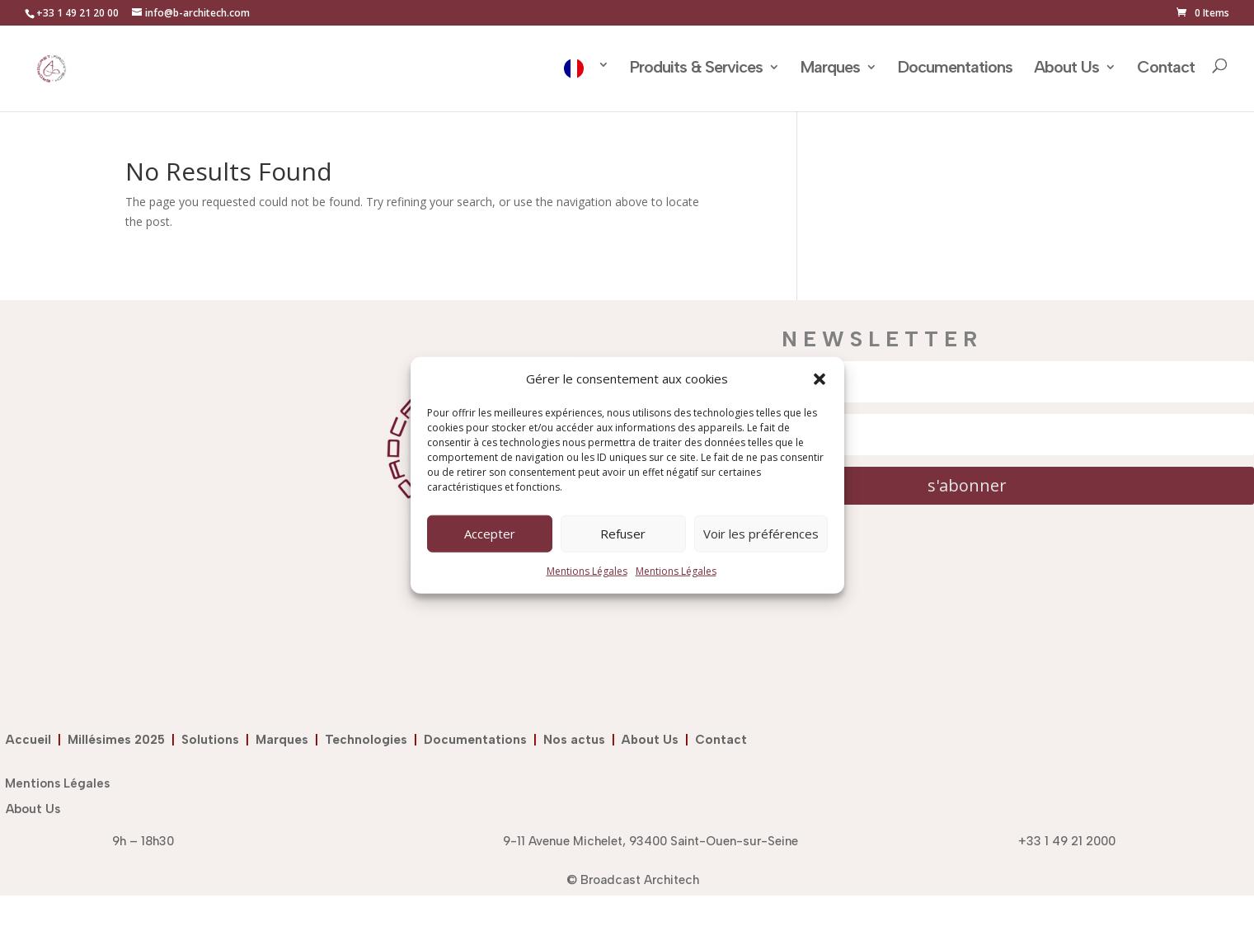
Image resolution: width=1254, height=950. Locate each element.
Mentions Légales (587, 571)
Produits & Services (696, 69)
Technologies (369, 739)
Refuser (623, 533)
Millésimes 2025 (119, 739)
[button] (819, 379)
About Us (1066, 69)
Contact (1166, 69)
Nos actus (577, 739)
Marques (830, 69)
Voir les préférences (761, 533)
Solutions (213, 739)
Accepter (489, 533)
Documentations (955, 69)
